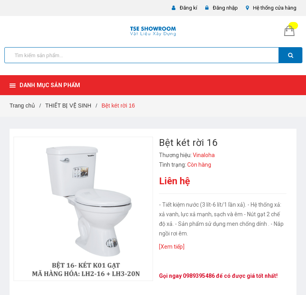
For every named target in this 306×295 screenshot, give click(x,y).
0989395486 (199, 276)
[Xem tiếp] (171, 246)
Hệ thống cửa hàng (274, 8)
